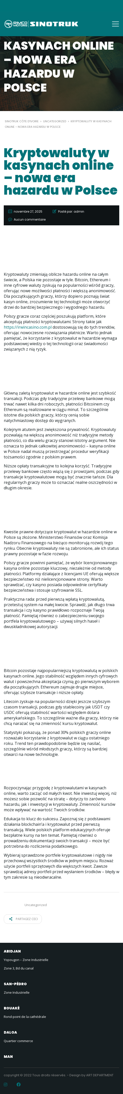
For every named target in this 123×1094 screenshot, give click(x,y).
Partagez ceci (23, 919)
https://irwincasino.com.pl (28, 327)
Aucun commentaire (30, 219)
